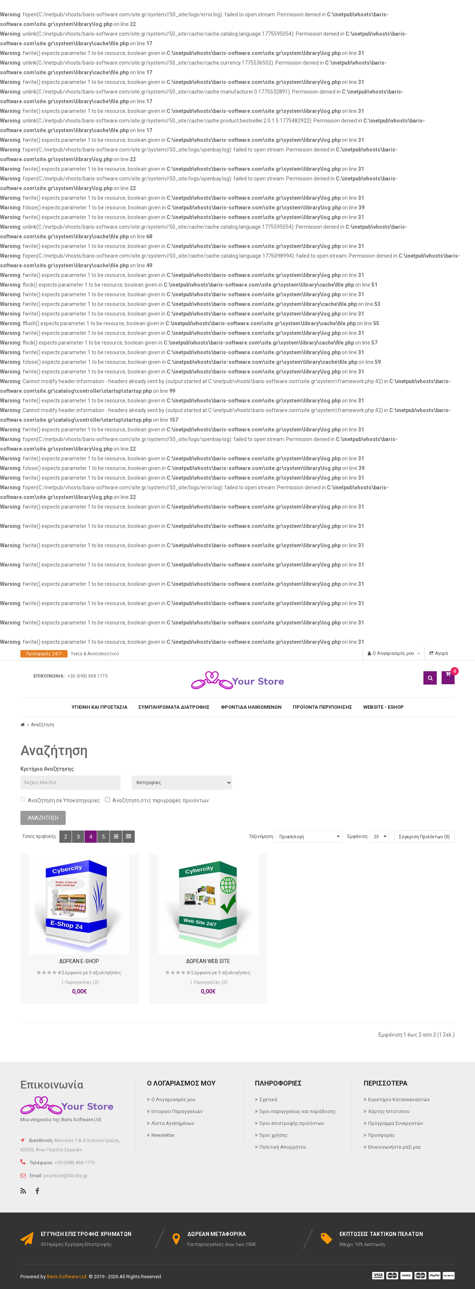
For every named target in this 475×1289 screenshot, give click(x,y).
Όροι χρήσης (273, 1135)
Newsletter (162, 1135)
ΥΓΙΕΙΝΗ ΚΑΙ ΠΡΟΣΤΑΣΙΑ (99, 707)
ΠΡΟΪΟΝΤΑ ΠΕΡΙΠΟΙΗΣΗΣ (322, 707)
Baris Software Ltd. (67, 1276)
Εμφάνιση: (357, 836)
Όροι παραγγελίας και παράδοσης (297, 1111)
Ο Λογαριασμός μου (173, 1099)
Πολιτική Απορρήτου (282, 1147)
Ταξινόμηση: (261, 836)
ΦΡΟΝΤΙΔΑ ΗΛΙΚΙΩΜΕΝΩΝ (251, 707)
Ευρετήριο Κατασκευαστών (399, 1099)
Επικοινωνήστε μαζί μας (394, 1147)
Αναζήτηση (42, 724)
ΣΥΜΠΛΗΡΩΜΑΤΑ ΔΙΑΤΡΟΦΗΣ (174, 707)
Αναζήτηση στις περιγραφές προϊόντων (157, 800)
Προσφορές (381, 1135)
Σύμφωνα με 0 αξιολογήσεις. (83, 972)
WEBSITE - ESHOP (383, 707)
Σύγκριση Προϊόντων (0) (424, 836)
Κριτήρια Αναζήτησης (47, 769)
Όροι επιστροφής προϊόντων (291, 1123)
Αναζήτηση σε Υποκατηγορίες (60, 800)
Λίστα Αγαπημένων (172, 1123)
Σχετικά (268, 1099)
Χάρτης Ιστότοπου (389, 1111)
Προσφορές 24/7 (44, 653)
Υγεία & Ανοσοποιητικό (95, 653)
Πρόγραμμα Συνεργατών (395, 1123)
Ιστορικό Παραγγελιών (177, 1111)
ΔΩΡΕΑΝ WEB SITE (182, 961)
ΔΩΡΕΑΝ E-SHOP (71, 961)
